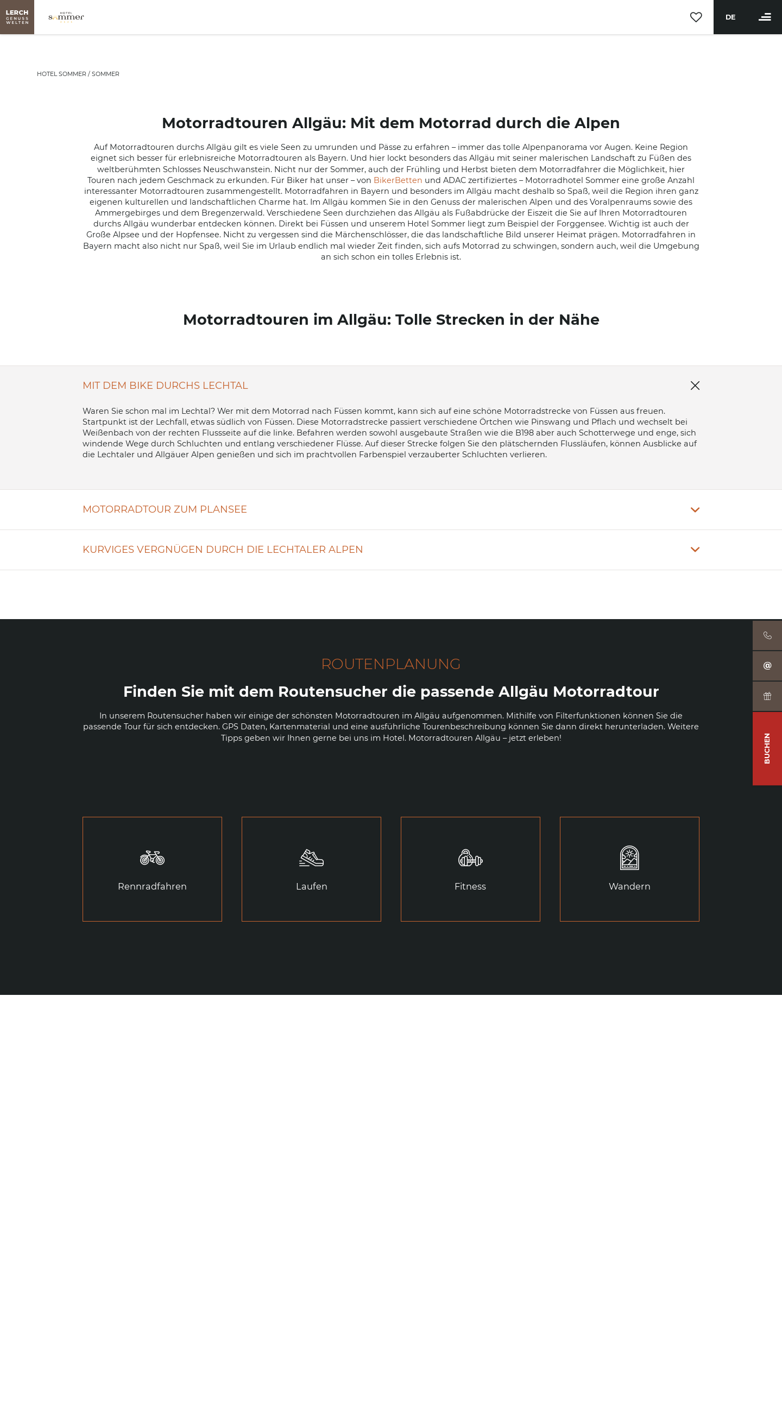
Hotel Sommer (62, 74)
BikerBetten (398, 180)
